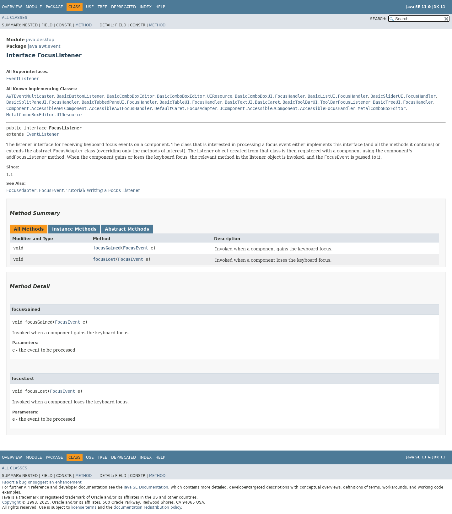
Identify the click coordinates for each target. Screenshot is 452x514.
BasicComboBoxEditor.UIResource (194, 96)
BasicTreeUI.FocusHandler (403, 102)
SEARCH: (378, 19)
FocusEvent (135, 247)
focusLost (104, 259)
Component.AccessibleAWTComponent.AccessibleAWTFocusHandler (79, 108)
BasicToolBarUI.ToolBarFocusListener (326, 102)
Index (146, 7)
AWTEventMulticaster (30, 96)
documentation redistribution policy (147, 507)
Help (160, 7)
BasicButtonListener (80, 96)
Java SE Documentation (146, 487)
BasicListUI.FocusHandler (338, 96)
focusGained (107, 247)
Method (83, 25)
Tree (102, 7)
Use (90, 7)
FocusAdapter (202, 108)
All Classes (14, 17)
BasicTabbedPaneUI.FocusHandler (119, 102)
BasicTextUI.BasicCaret (252, 102)
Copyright (11, 502)
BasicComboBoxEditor (130, 96)
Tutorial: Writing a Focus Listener (103, 190)
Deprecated (123, 7)
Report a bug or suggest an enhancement (42, 482)
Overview (12, 7)
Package (54, 7)
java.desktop (40, 39)
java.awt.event (44, 46)
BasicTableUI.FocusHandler (190, 102)
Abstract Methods (127, 229)
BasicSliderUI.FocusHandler (403, 96)
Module (34, 7)
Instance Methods (74, 229)
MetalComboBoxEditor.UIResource (44, 114)
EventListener (22, 78)
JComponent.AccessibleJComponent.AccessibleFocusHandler (287, 108)
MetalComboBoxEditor (382, 108)
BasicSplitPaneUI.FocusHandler (42, 102)
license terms (83, 507)
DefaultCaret (169, 108)
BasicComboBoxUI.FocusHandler (270, 96)
